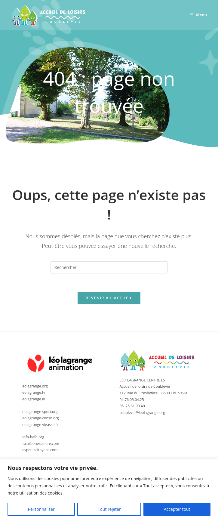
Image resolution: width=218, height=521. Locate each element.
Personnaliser (41, 509)
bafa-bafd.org (32, 436)
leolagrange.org (34, 386)
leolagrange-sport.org (39, 411)
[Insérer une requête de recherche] (109, 267)
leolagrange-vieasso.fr (39, 424)
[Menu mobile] (198, 14)
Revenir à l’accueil (108, 298)
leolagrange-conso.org (40, 418)
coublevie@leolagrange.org (142, 412)
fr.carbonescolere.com (40, 443)
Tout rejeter (109, 509)
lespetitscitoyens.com (39, 449)
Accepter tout (177, 509)
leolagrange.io (33, 399)
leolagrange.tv (33, 392)
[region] (109, 490)
